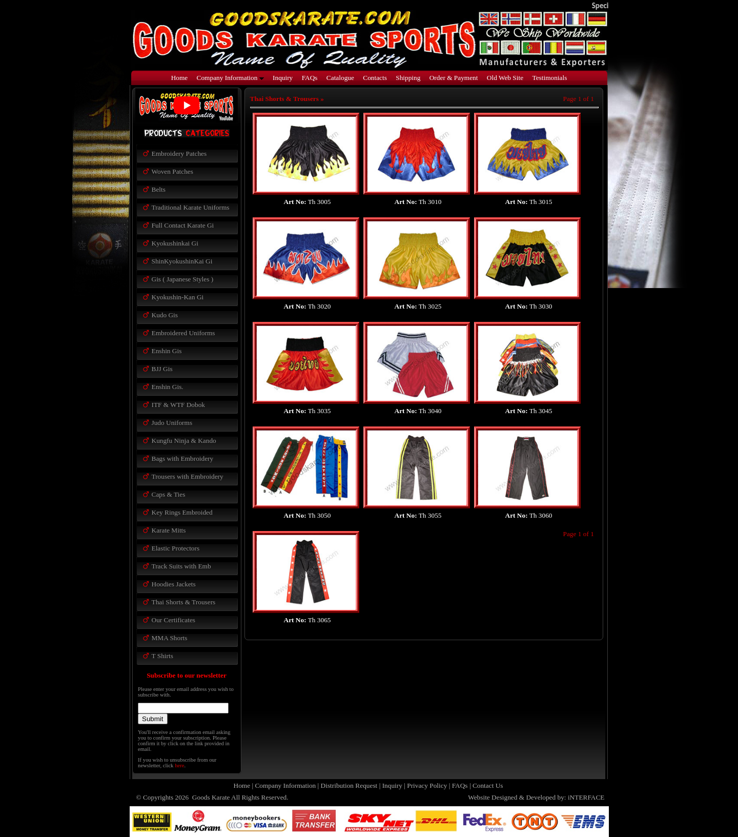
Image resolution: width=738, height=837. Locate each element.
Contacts (375, 77)
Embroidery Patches (179, 153)
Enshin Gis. (167, 387)
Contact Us (488, 785)
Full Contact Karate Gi (183, 225)
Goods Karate (210, 797)
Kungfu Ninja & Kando (184, 440)
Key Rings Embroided (182, 512)
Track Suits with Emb (181, 566)
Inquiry (283, 77)
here (179, 765)
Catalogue (340, 77)
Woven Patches (172, 171)
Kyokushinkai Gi (175, 243)
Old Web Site (505, 77)
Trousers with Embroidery (187, 476)
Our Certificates (174, 620)
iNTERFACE (586, 797)
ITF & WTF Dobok (179, 405)
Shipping (408, 77)
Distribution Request (349, 785)
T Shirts (162, 656)
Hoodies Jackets (174, 584)
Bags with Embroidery (183, 458)
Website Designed (492, 797)
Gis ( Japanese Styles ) (183, 279)
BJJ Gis (162, 369)
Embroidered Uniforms (183, 333)
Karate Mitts (169, 530)
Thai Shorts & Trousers (184, 602)
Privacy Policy (427, 785)
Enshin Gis (167, 351)
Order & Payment (453, 77)
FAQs (310, 77)
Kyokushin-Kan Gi (178, 297)
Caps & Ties (169, 494)
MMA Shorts (170, 638)
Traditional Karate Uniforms (191, 207)
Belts (159, 189)
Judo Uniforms (172, 422)
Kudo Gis (165, 315)
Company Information (230, 77)
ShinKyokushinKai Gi (182, 261)
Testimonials (549, 77)
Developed (541, 797)
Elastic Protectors (176, 548)
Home (179, 77)
